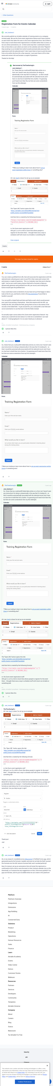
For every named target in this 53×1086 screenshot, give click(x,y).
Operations (12, 936)
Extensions (12, 907)
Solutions (11, 924)
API (26, 1057)
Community (12, 998)
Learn (10, 952)
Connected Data (14, 920)
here (17, 178)
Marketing (11, 932)
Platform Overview (14, 899)
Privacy (26, 1067)
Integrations (12, 903)
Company (11, 1010)
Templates (12, 1002)
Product (11, 928)
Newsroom (12, 1031)
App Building (12, 911)
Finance (11, 948)
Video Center (12, 965)
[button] (2, 4)
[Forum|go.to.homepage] (12, 3)
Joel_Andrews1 (9, 32)
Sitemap (26, 1062)
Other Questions (8, 15)
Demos (10, 969)
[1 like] (9, 329)
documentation (33, 294)
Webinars (11, 977)
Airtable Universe (14, 1006)
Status (10, 1026)
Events (5, 246)
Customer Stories (14, 973)
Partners (11, 985)
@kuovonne (28, 859)
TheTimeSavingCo (10, 273)
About (10, 1014)
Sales (10, 944)
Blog (9, 1022)
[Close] (47, 1075)
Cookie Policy (21, 1082)
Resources (12, 981)
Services (11, 989)
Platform (11, 895)
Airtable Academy (14, 956)
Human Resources (14, 940)
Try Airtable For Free (15, 1035)
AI (9, 915)
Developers (12, 994)
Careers (10, 1018)
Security (26, 1052)
